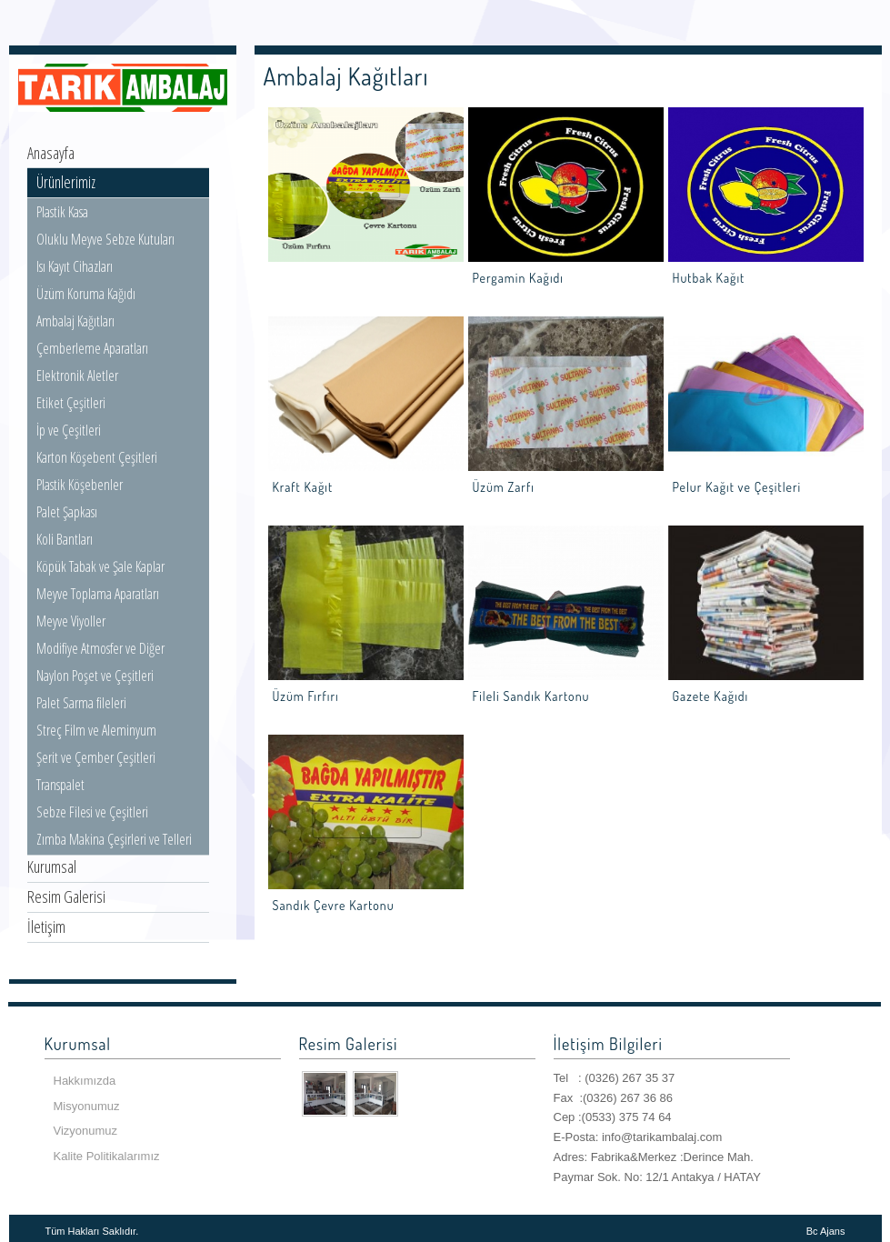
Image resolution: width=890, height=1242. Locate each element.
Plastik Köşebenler (79, 485)
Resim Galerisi (66, 896)
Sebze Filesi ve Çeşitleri (92, 812)
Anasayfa (51, 153)
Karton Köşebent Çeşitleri (96, 457)
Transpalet (60, 785)
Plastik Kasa (62, 212)
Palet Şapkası (66, 512)
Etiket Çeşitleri (70, 403)
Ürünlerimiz (65, 182)
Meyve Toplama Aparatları (97, 594)
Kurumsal (51, 866)
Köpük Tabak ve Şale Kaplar (100, 566)
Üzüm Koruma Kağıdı (85, 294)
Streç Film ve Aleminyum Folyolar (96, 740)
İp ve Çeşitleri (68, 430)
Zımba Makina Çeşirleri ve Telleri (114, 839)
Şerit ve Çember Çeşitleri (95, 757)
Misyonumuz (87, 1106)
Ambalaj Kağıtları (75, 321)
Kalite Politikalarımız (107, 1156)
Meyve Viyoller (70, 621)
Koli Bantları (64, 539)
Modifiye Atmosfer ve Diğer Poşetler (100, 658)
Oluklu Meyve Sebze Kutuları (105, 239)
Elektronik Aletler (77, 376)
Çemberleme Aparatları (92, 348)
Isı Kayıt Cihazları (74, 266)
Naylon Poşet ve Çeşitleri (95, 676)
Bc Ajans (825, 1231)
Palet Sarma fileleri (81, 703)
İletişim (46, 926)
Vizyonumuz (86, 1130)
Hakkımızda (85, 1080)
